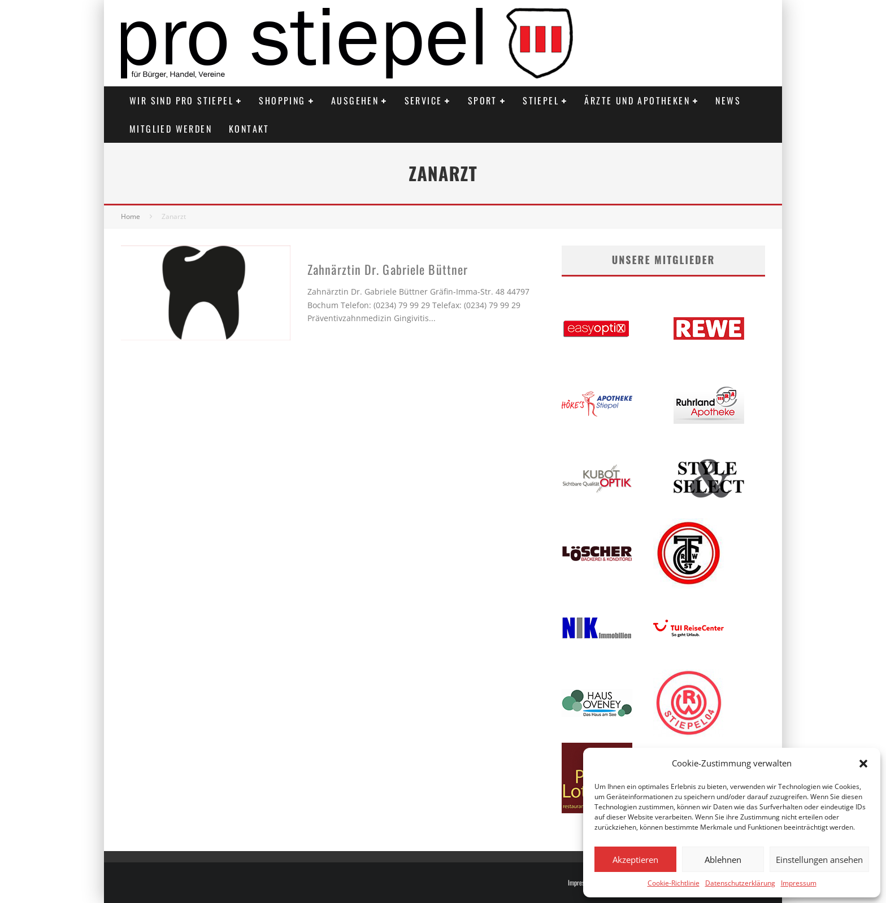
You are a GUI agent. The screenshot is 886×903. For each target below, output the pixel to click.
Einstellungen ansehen (819, 859)
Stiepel (541, 100)
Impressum (798, 883)
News (728, 100)
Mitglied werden (170, 128)
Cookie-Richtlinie (674, 883)
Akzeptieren (635, 859)
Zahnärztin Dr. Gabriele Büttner (387, 269)
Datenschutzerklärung (740, 883)
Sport (482, 100)
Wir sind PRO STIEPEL (181, 100)
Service (423, 100)
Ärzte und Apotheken (637, 100)
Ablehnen (723, 859)
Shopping (282, 100)
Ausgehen (355, 100)
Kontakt (249, 128)
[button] (863, 763)
